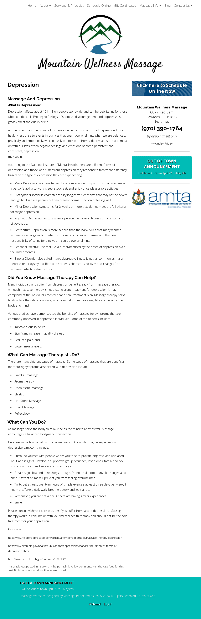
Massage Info (150, 5)
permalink (63, 566)
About (45, 5)
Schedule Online (99, 5)
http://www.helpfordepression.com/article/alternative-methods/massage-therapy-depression (65, 538)
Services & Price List (69, 5)
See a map (162, 121)
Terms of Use (146, 596)
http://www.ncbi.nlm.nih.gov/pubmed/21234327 (37, 559)
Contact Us (183, 5)
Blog (168, 5)
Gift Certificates (125, 5)
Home (32, 5)
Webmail (94, 604)
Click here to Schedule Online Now (162, 88)
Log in (108, 604)
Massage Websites (33, 596)
